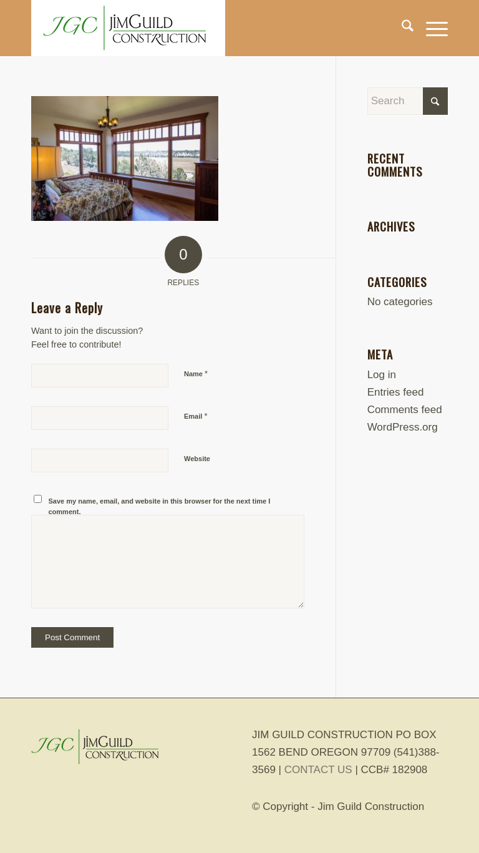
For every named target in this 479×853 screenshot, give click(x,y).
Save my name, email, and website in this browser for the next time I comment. (160, 506)
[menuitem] (401, 28)
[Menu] (431, 28)
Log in (381, 375)
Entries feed (395, 392)
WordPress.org (402, 427)
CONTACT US (318, 770)
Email (195, 416)
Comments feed (404, 410)
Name (196, 373)
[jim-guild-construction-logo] (128, 28)
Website (197, 458)
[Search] (401, 28)
